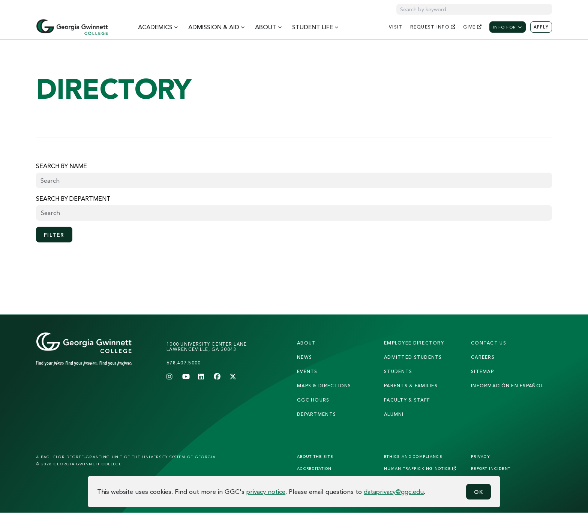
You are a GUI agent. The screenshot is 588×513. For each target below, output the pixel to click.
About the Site (315, 456)
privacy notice (265, 491)
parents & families (411, 385)
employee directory (414, 343)
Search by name (61, 166)
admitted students (413, 357)
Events (307, 371)
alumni (394, 414)
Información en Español (507, 385)
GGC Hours (313, 400)
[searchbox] (294, 212)
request (433, 27)
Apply (541, 27)
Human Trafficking (420, 468)
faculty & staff (407, 400)
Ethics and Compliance (413, 456)
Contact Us (488, 343)
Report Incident (490, 468)
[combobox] (294, 213)
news (304, 357)
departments (316, 414)
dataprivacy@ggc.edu (394, 491)
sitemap (482, 371)
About (306, 343)
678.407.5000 (183, 363)
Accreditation (314, 468)
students (398, 371)
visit (395, 27)
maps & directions (324, 385)
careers (483, 357)
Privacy (480, 456)
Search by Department (73, 198)
